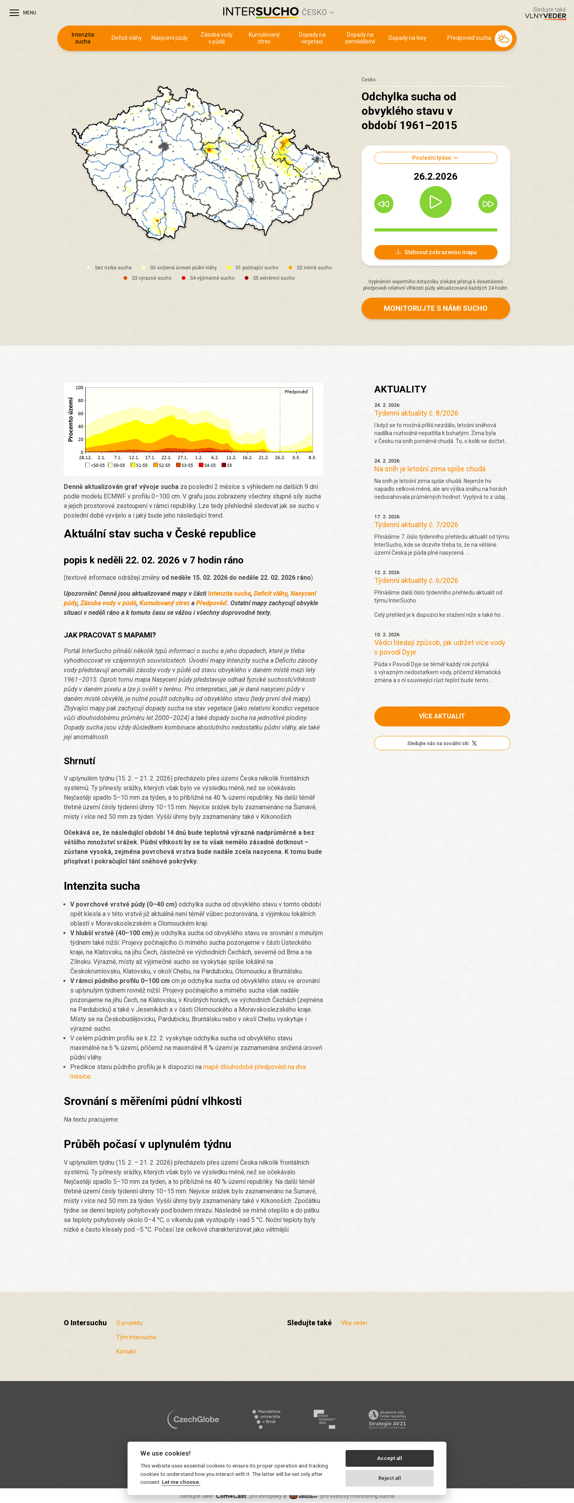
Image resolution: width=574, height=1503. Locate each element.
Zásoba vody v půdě (217, 38)
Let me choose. (181, 1482)
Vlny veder (354, 1323)
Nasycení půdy (169, 38)
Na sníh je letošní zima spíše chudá (430, 469)
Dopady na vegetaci (312, 38)
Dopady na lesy (408, 38)
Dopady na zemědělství (360, 38)
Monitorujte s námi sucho (436, 308)
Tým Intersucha (136, 1337)
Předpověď (211, 603)
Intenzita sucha (83, 38)
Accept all (389, 1458)
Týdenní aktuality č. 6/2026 (416, 580)
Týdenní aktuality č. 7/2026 (416, 524)
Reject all (389, 1478)
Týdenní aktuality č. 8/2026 (416, 413)
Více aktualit (442, 716)
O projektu (129, 1323)
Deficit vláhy (127, 38)
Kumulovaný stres (264, 38)
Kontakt (126, 1351)
